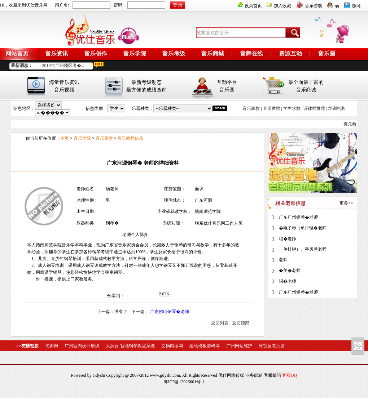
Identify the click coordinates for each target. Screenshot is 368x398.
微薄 (352, 5)
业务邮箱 (254, 375)
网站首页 (17, 53)
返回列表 (219, 323)
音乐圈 (326, 53)
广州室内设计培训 (82, 345)
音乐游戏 (309, 5)
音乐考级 (173, 53)
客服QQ (289, 375)
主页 (64, 138)
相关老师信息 (290, 203)
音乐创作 (95, 53)
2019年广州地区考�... (63, 65)
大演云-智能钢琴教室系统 (130, 345)
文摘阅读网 (172, 345)
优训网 (51, 345)
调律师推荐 (314, 108)
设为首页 (250, 5)
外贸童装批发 (272, 345)
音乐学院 (134, 53)
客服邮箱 (272, 375)
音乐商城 (212, 53)
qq (333, 5)
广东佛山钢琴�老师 (169, 311)
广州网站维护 (239, 345)
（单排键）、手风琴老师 (303, 249)
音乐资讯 (56, 53)
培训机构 (337, 108)
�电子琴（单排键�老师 (303, 228)
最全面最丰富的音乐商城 (306, 86)
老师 (283, 259)
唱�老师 (287, 238)
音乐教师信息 (130, 138)
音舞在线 (251, 53)
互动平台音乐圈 (227, 86)
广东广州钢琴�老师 (298, 217)
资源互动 (290, 53)
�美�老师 (290, 270)
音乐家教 (251, 108)
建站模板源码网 (204, 345)
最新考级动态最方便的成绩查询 (146, 86)
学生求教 (292, 108)
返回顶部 (240, 323)
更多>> (346, 203)
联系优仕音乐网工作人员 (218, 223)
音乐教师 (271, 108)
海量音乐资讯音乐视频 (64, 86)
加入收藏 (279, 5)
